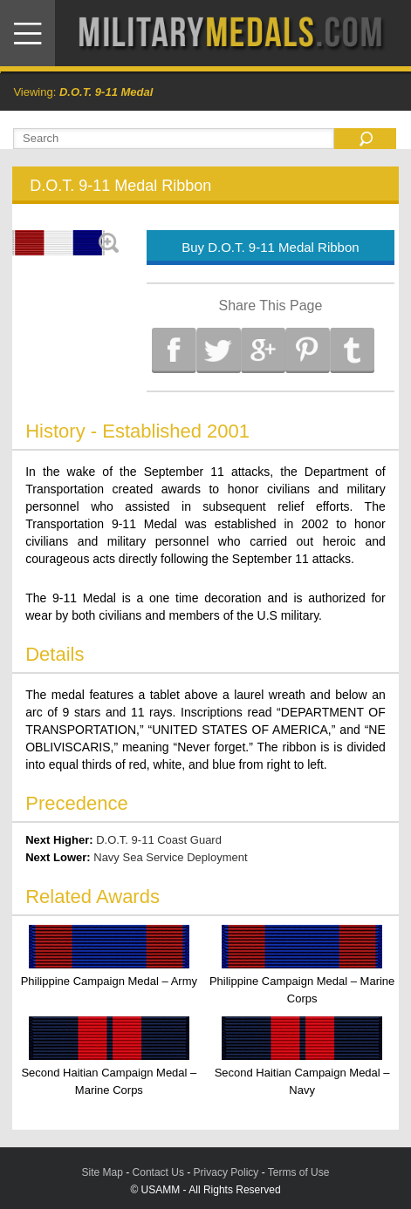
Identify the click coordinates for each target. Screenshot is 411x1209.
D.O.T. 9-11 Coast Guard (159, 839)
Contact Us (158, 1172)
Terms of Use (299, 1172)
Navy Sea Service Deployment (170, 857)
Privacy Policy (226, 1172)
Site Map (102, 1172)
